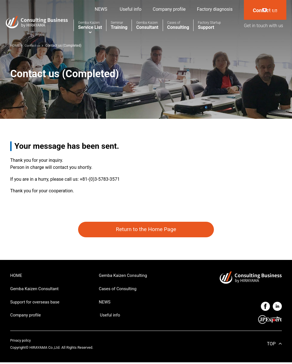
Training (119, 25)
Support (209, 25)
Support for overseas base (36, 303)
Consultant (147, 25)
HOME (16, 276)
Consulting (178, 25)
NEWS (101, 9)
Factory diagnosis (215, 9)
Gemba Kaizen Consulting (125, 276)
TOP (271, 345)
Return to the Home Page (145, 229)
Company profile (169, 9)
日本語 (274, 9)
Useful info (130, 9)
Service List (90, 25)
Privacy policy (21, 342)
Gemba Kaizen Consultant (36, 290)
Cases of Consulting (119, 290)
